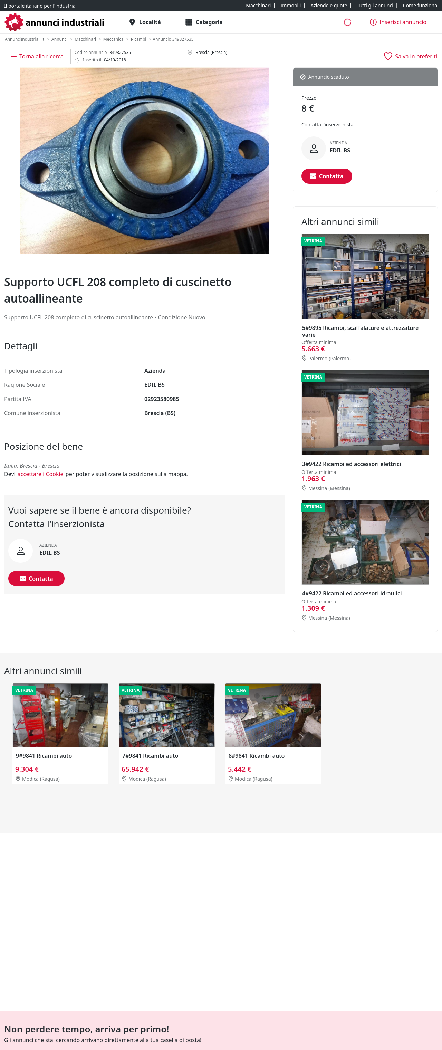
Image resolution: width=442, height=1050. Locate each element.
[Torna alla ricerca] (37, 56)
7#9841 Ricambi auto (150, 756)
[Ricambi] (138, 39)
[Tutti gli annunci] (375, 5)
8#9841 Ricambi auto (257, 756)
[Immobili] (290, 5)
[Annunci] (59, 39)
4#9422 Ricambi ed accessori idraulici (352, 593)
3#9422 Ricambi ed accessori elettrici (351, 464)
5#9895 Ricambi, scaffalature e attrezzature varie (360, 331)
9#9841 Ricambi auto (44, 756)
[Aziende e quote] (329, 5)
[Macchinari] (258, 5)
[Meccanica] (113, 39)
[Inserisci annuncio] (398, 22)
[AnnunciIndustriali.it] (24, 39)
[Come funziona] (420, 5)
